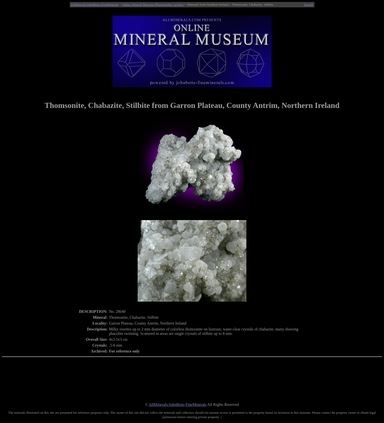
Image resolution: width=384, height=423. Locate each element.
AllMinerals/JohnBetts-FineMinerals (95, 4)
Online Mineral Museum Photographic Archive (153, 4)
